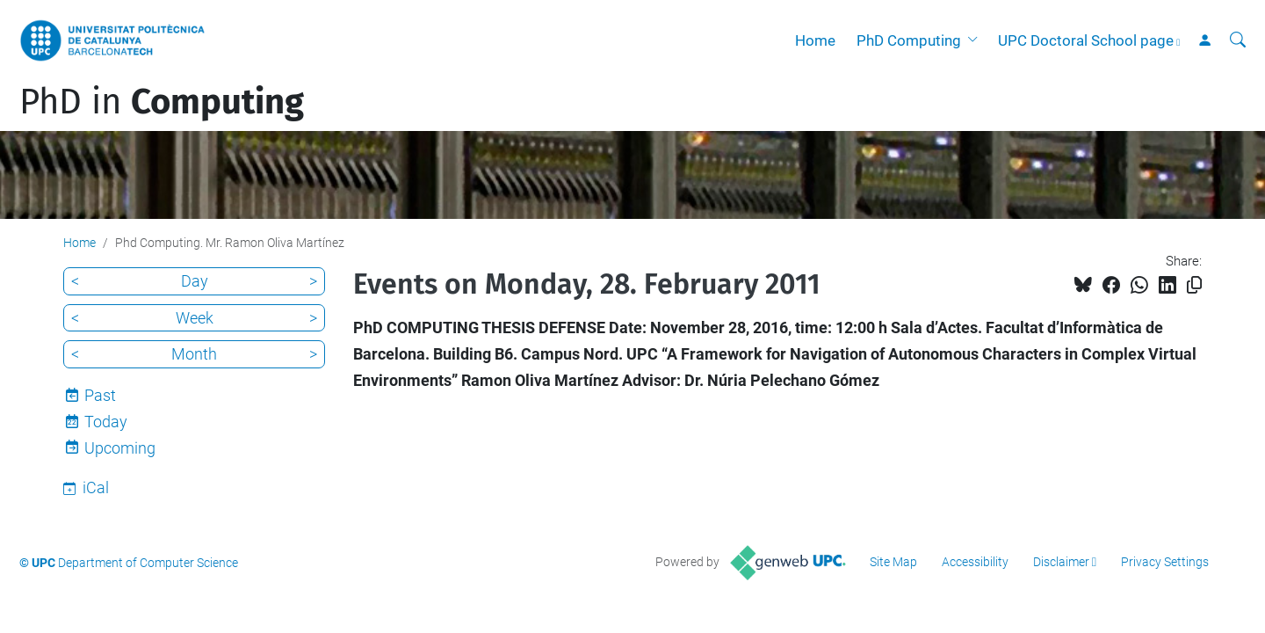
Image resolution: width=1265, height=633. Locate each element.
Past (100, 395)
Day (194, 281)
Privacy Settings (1165, 562)
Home (815, 40)
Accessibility (975, 562)
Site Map (893, 562)
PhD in (161, 102)
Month (194, 354)
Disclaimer (1061, 562)
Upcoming (119, 448)
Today (105, 421)
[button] (976, 40)
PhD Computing (909, 40)
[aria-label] (1238, 40)
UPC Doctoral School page (1086, 40)
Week (194, 318)
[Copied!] (1194, 285)
